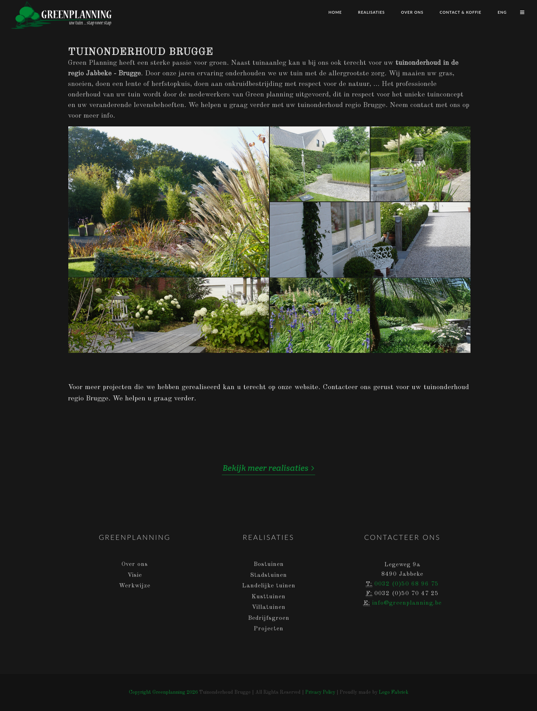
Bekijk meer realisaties (268, 468)
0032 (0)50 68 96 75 (406, 584)
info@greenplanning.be (407, 603)
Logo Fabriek (393, 692)
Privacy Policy (320, 692)
